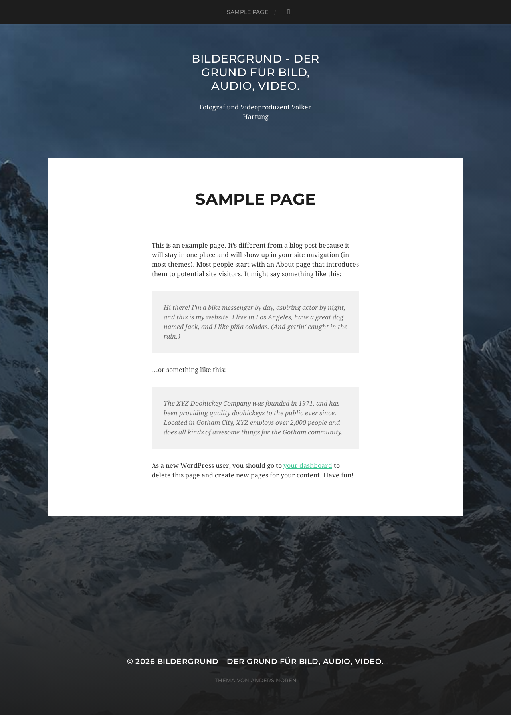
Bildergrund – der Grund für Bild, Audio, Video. (270, 661)
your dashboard (307, 465)
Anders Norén (274, 680)
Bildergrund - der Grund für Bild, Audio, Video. (255, 72)
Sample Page (247, 12)
